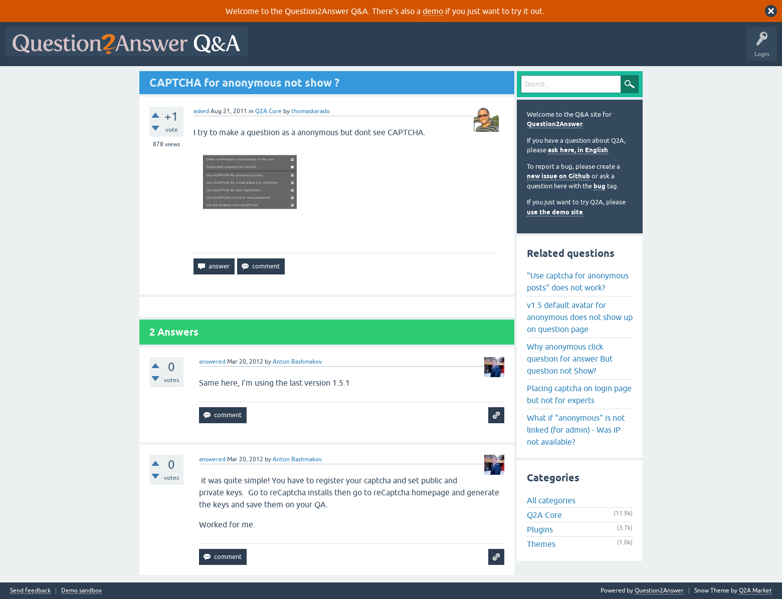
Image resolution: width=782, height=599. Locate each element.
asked (201, 111)
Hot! (345, 49)
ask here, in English (578, 150)
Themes (541, 543)
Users (453, 49)
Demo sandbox (81, 590)
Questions (310, 49)
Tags (422, 49)
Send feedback (30, 590)
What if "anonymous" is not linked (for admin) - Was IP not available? (576, 429)
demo (433, 11)
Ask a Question (494, 49)
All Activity (270, 49)
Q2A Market (755, 590)
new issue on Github (558, 176)
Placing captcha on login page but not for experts (579, 394)
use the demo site (555, 212)
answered (212, 361)
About (561, 49)
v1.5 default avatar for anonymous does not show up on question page (580, 317)
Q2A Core (268, 111)
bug (600, 186)
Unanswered (383, 49)
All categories (551, 500)
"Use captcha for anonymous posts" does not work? (578, 281)
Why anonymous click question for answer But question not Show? (570, 358)
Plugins (540, 529)
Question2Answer (554, 124)
